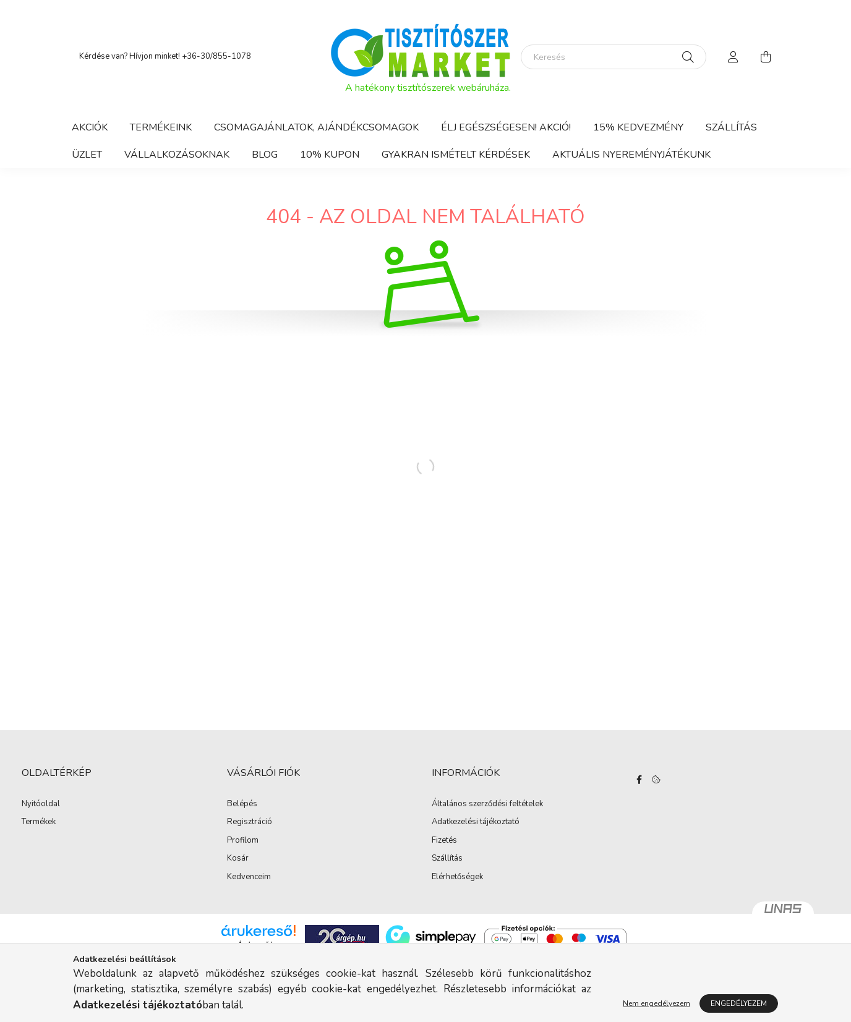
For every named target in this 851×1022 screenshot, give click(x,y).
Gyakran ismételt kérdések (456, 154)
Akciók (90, 127)
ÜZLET (87, 154)
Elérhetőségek (457, 877)
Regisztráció (249, 822)
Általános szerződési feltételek (487, 804)
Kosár (238, 859)
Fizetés (444, 841)
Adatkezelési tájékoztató (476, 822)
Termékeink (161, 127)
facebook (639, 779)
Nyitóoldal (41, 804)
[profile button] (733, 57)
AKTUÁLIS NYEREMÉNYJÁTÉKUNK (631, 154)
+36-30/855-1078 (216, 56)
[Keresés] (613, 57)
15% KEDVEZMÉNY (638, 127)
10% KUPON (329, 154)
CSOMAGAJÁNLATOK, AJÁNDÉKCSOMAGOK (316, 127)
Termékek (39, 822)
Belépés (242, 804)
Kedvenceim (249, 877)
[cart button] (765, 57)
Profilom (243, 841)
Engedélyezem (739, 1003)
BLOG (265, 154)
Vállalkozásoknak (176, 154)
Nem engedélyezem (656, 1003)
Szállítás (731, 127)
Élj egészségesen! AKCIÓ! (506, 127)
